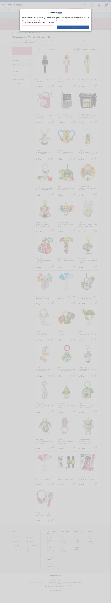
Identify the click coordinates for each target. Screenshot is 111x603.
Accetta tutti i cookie (73, 27)
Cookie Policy (50, 22)
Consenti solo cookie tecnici (38, 27)
